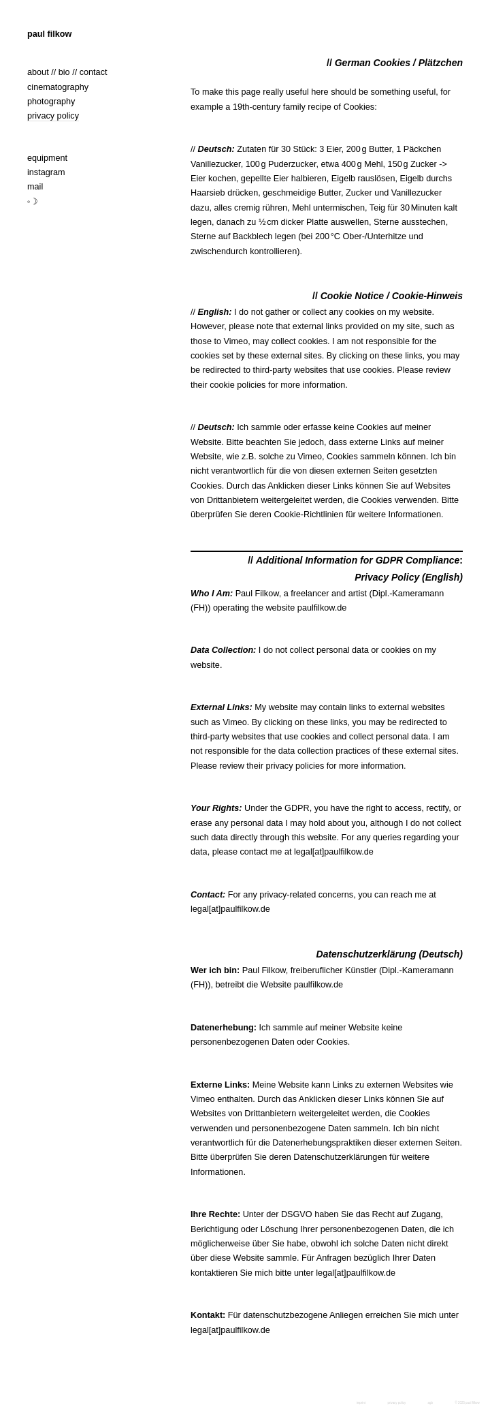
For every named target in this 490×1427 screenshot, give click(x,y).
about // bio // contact (67, 72)
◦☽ (33, 201)
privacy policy (53, 116)
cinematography (57, 87)
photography (51, 101)
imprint (361, 1403)
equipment (47, 158)
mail (35, 186)
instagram (46, 172)
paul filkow (49, 34)
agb (430, 1403)
